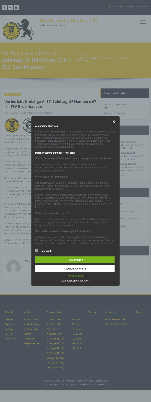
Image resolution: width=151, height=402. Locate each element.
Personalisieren (75, 275)
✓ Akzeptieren (75, 259)
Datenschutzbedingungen (75, 280)
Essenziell (43, 250)
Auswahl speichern (75, 268)
